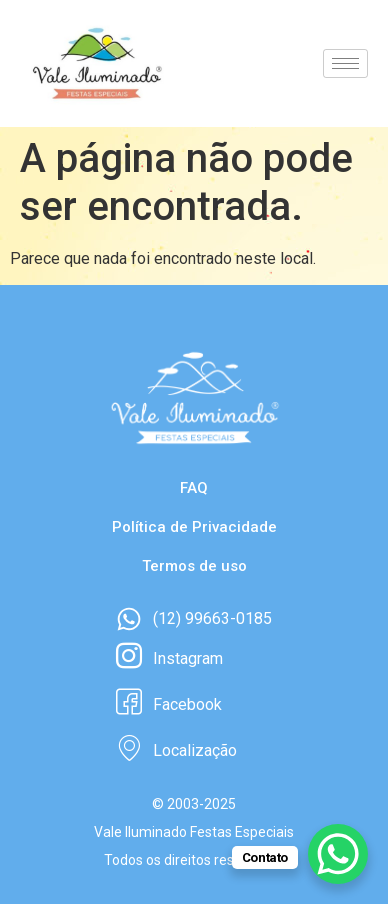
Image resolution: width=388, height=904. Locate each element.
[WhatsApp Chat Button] (338, 854)
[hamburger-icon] (345, 63)
